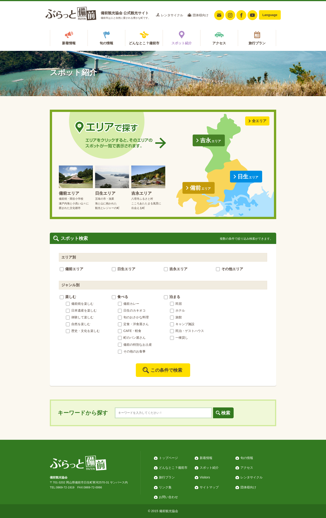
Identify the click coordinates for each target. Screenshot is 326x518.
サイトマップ (209, 487)
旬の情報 (106, 43)
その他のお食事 (132, 351)
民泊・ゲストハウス (187, 331)
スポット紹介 (181, 43)
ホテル (177, 310)
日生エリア (123, 269)
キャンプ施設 (182, 324)
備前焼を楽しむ (79, 303)
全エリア (259, 121)
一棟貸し (179, 337)
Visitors (205, 477)
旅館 (176, 317)
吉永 (210, 140)
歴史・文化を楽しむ (83, 331)
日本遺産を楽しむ (81, 310)
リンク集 (165, 487)
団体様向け (201, 15)
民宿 (176, 303)
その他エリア (229, 269)
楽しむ (68, 297)
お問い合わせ (168, 497)
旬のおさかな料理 (133, 317)
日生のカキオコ (132, 310)
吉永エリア (175, 269)
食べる (120, 297)
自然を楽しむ (78, 324)
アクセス (219, 43)
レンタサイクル (172, 15)
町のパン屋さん (132, 337)
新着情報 (69, 43)
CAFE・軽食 (129, 331)
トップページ (248, 88)
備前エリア (71, 269)
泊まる (172, 297)
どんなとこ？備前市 (144, 43)
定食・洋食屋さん (133, 324)
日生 (247, 176)
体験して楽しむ (79, 317)
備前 (200, 188)
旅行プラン (257, 43)
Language (269, 15)
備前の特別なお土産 (135, 344)
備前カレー (128, 303)
